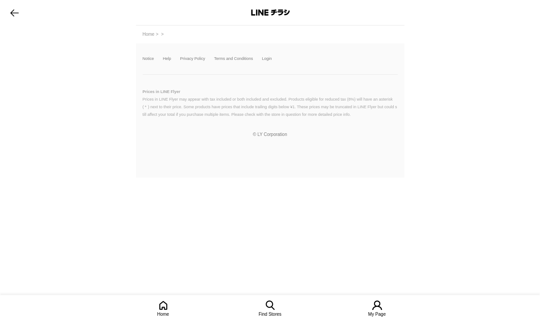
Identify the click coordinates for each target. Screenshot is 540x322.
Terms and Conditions (233, 59)
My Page (377, 314)
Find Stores (270, 314)
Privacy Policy (192, 59)
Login (267, 59)
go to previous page (14, 12)
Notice (148, 59)
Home (163, 314)
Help (167, 59)
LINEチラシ (271, 12)
